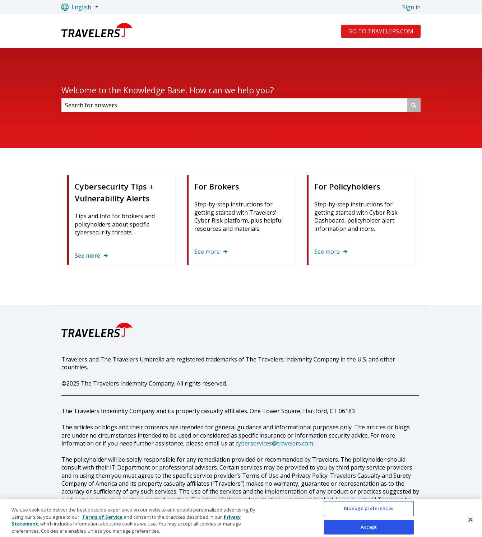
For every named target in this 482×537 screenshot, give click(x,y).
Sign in (411, 7)
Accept (369, 529)
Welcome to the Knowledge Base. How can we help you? (167, 90)
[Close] (470, 522)
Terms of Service (102, 519)
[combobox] (234, 105)
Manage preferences (368, 511)
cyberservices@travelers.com (274, 443)
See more (87, 256)
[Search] (414, 105)
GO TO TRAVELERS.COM (380, 31)
